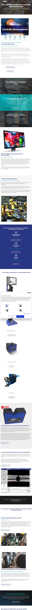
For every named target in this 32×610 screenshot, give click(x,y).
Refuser (16, 314)
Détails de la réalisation (6, 515)
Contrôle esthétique (4, 600)
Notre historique (16, 532)
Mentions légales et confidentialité (10, 608)
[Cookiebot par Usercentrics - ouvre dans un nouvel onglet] (27, 295)
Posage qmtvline (5, 369)
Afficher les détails (26, 311)
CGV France (29, 608)
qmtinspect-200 (25, 323)
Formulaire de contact (16, 429)
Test (1, 602)
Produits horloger (3, 603)
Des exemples (23, 68)
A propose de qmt (16, 89)
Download (22, 608)
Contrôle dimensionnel (4, 601)
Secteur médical (5, 558)
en (30, 1)
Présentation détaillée (8, 68)
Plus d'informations (5, 460)
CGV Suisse (25, 608)
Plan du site (18, 608)
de (28, 1)
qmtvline (10, 323)
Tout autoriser (26, 314)
